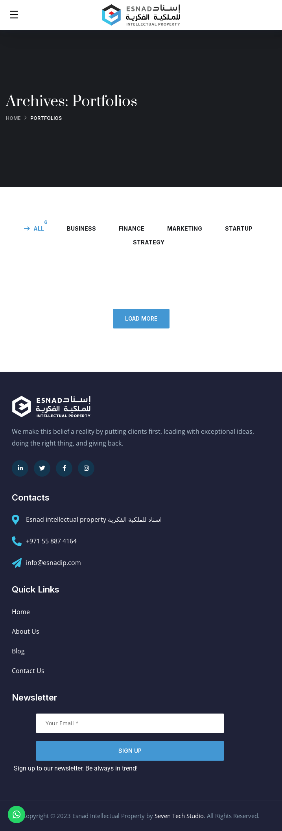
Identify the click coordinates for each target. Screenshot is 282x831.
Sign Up (130, 750)
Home (13, 118)
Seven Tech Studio (179, 816)
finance (131, 228)
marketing (184, 228)
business (81, 228)
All (38, 228)
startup (239, 228)
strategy (148, 242)
